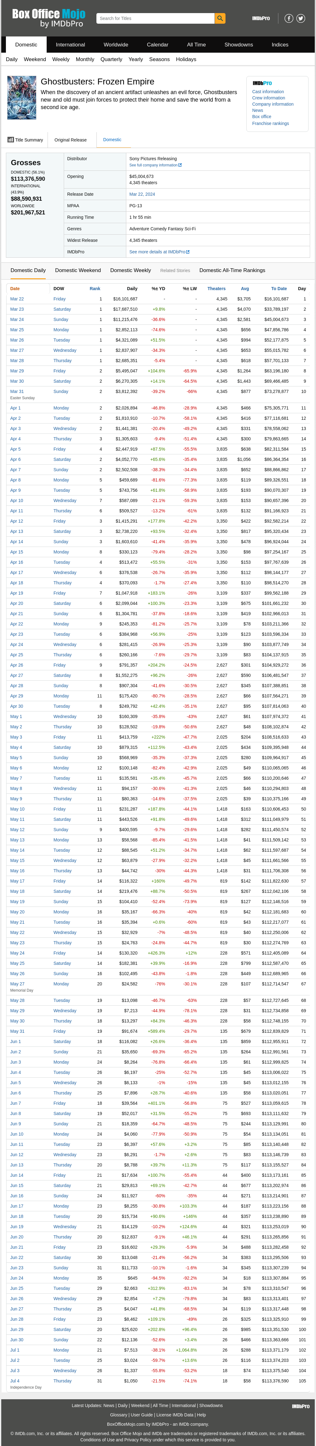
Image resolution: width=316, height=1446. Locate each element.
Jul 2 (15, 1360)
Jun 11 (16, 1144)
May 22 (17, 932)
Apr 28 (16, 685)
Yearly (135, 59)
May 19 (17, 901)
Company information (273, 104)
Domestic (26, 45)
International (70, 45)
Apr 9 (15, 490)
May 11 (17, 819)
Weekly (60, 59)
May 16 (17, 870)
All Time (196, 45)
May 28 (17, 1000)
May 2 (16, 726)
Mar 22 (17, 298)
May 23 (17, 942)
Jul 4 (15, 1380)
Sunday (60, 319)
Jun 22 (16, 1257)
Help (201, 1414)
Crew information (268, 97)
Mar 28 (17, 360)
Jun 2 (15, 1051)
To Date (279, 288)
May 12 (17, 829)
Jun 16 (16, 1195)
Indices (280, 45)
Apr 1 (15, 407)
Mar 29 (17, 370)
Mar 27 (17, 350)
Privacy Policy (137, 1439)
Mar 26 (17, 340)
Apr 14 (16, 541)
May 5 (16, 757)
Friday (59, 298)
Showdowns (239, 45)
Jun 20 (16, 1236)
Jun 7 (15, 1103)
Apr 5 (15, 449)
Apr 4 (15, 438)
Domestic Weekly (130, 270)
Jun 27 (16, 1308)
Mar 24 (17, 319)
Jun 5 (15, 1082)
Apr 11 (16, 510)
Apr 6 (15, 459)
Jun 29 (16, 1329)
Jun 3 (15, 1062)
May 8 (16, 788)
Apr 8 (15, 479)
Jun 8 (15, 1113)
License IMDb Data (174, 1414)
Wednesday (65, 350)
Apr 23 (16, 634)
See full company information (155, 165)
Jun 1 (15, 1041)
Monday (61, 329)
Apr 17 (16, 572)
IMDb (184, 1424)
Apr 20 (16, 603)
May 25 (17, 963)
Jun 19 (16, 1226)
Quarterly (111, 59)
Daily (12, 59)
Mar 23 (17, 309)
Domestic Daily (28, 270)
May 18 (17, 891)
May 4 (16, 747)
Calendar (158, 45)
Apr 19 (16, 593)
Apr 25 (16, 654)
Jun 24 (16, 1278)
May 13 (17, 839)
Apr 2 (15, 418)
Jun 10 (16, 1134)
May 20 (17, 911)
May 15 (17, 860)
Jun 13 (16, 1164)
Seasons (159, 59)
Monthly (85, 59)
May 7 (16, 778)
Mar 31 (17, 391)
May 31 (17, 1031)
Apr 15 (16, 551)
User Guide (142, 1414)
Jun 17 (16, 1206)
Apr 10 (16, 500)
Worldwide (116, 45)
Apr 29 (16, 695)
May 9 (16, 798)
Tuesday (61, 340)
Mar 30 (17, 381)
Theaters (216, 288)
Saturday (62, 309)
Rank (95, 288)
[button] (273, 123)
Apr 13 (16, 531)
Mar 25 (17, 329)
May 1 (16, 716)
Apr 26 (16, 665)
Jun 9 (15, 1123)
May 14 (17, 850)
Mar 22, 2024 (142, 194)
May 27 (17, 983)
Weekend (35, 59)
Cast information (268, 91)
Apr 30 (16, 706)
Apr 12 (16, 521)
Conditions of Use (97, 1439)
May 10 (17, 809)
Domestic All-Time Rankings (232, 270)
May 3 (16, 737)
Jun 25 (16, 1288)
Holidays (186, 59)
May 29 (17, 1010)
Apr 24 (16, 644)
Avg (245, 288)
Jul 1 (15, 1350)
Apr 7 (15, 469)
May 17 (17, 881)
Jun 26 (16, 1298)
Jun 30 (16, 1339)
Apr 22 (16, 623)
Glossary (118, 1414)
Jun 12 (16, 1154)
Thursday (62, 360)
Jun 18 (16, 1216)
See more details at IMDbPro (159, 251)
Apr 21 (16, 613)
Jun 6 (15, 1092)
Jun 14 (16, 1175)
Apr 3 (15, 428)
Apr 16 (16, 562)
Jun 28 (16, 1319)
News (257, 110)
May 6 (16, 767)
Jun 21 (16, 1247)
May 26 (17, 973)
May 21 (17, 922)
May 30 (17, 1020)
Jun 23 (16, 1267)
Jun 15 (16, 1185)
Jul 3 (15, 1370)
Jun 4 (15, 1072)
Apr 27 (16, 675)
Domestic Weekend (78, 270)
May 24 (17, 952)
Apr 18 (16, 582)
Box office (261, 116)
